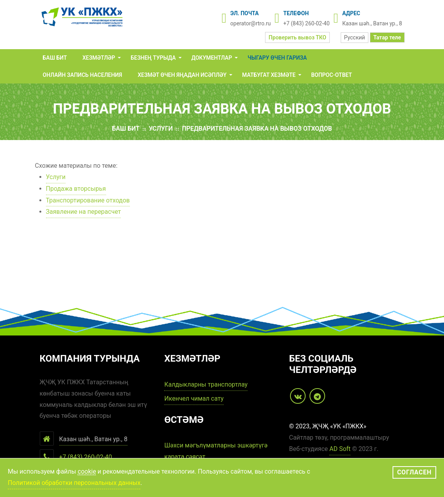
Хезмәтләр (99, 58)
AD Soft (339, 449)
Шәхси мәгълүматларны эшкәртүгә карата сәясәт (215, 451)
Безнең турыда (153, 58)
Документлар (211, 58)
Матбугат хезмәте (268, 75)
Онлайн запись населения (82, 75)
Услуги (161, 128)
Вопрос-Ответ (331, 75)
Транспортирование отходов (88, 200)
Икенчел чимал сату (193, 398)
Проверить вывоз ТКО (297, 37)
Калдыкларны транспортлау (206, 384)
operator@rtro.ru (250, 23)
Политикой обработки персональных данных (74, 482)
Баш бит (55, 58)
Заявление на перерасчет (83, 211)
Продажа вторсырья (76, 188)
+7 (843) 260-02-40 (306, 23)
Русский (354, 37)
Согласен (414, 472)
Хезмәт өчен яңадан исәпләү (182, 75)
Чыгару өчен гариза (277, 58)
